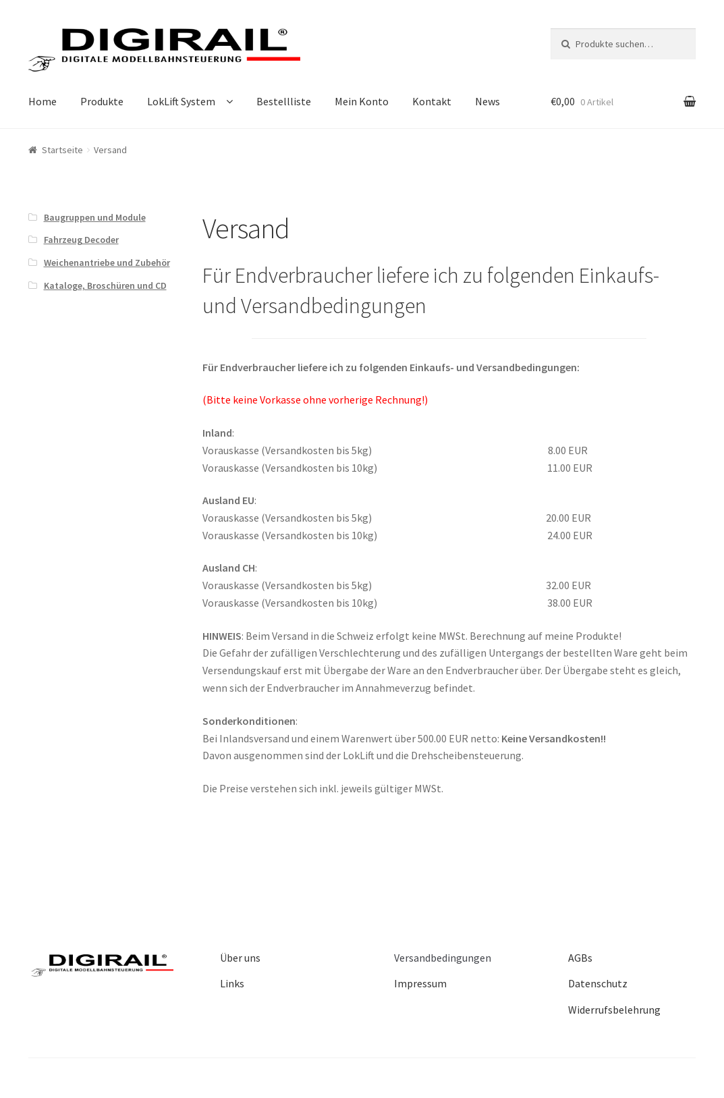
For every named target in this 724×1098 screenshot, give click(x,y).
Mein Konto (362, 101)
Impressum (420, 983)
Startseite (62, 150)
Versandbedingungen (442, 957)
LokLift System (181, 101)
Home (42, 101)
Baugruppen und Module (95, 217)
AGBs (580, 957)
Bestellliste (283, 101)
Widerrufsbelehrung (614, 1009)
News (487, 101)
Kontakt (431, 101)
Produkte (101, 101)
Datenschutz (598, 983)
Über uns (240, 957)
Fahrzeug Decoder (81, 240)
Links (232, 983)
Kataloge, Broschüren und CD (105, 285)
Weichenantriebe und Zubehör (107, 262)
